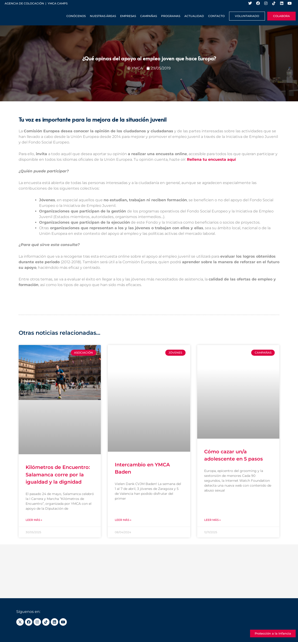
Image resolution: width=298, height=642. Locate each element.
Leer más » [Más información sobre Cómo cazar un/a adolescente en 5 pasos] (212, 520)
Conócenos (76, 16)
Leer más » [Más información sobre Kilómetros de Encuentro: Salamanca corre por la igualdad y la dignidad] (34, 520)
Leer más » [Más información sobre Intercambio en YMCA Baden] (123, 520)
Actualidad (194, 16)
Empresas (128, 16)
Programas (170, 16)
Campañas (148, 16)
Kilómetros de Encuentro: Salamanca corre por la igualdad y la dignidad (58, 474)
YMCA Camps (58, 3)
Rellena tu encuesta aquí (211, 159)
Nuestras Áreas (103, 16)
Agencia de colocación (24, 3)
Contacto (216, 16)
